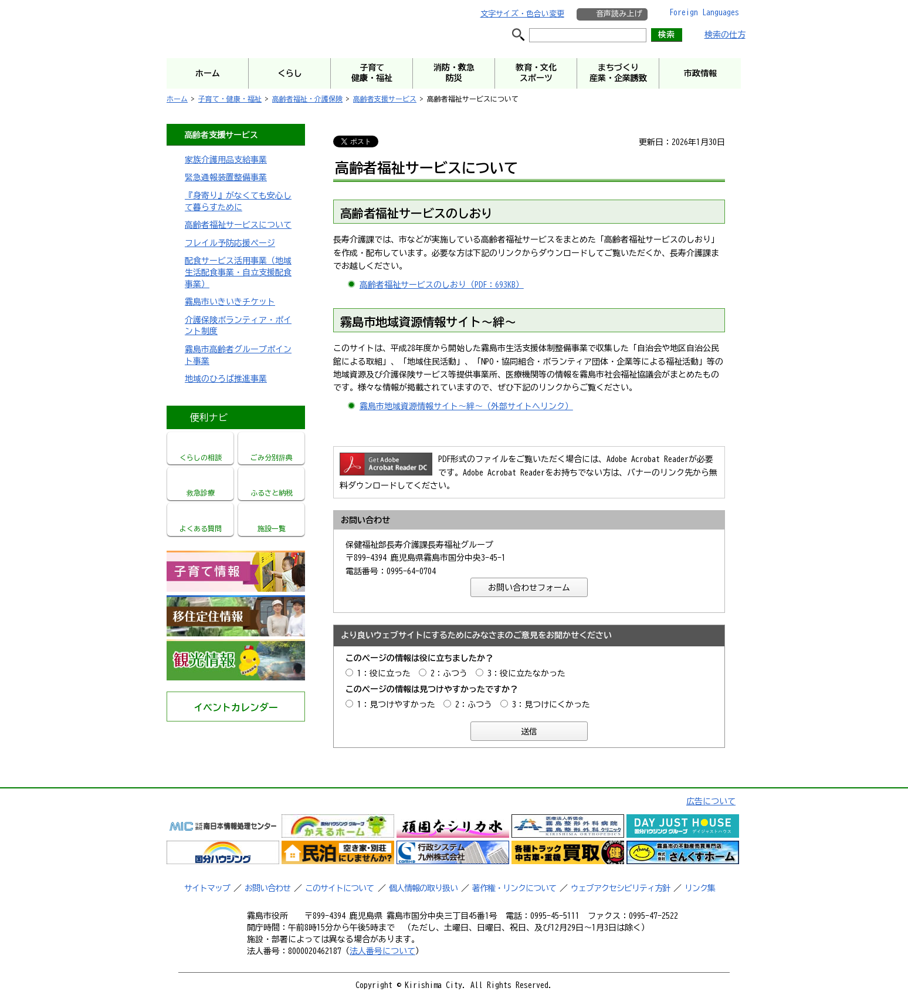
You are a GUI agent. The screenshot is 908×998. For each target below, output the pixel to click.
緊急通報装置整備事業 (226, 177)
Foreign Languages (704, 12)
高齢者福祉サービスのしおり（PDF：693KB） (442, 285)
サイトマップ (207, 888)
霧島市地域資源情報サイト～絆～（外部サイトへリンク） (466, 406)
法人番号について (382, 951)
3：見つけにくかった (551, 704)
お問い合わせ (267, 888)
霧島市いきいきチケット (230, 302)
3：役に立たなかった (526, 673)
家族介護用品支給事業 (226, 160)
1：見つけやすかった (396, 704)
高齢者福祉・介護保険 (307, 98)
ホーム (177, 98)
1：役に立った (384, 673)
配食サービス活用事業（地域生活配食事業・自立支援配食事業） (238, 272)
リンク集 (700, 888)
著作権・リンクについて (514, 888)
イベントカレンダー (236, 707)
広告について (711, 801)
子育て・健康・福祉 (230, 98)
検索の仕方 (725, 35)
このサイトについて (339, 888)
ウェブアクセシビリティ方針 (620, 888)
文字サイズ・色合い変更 (522, 14)
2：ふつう (449, 673)
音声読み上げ (619, 14)
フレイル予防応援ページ (230, 243)
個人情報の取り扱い (423, 888)
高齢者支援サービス (384, 98)
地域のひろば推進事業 (226, 379)
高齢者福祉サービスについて (238, 225)
